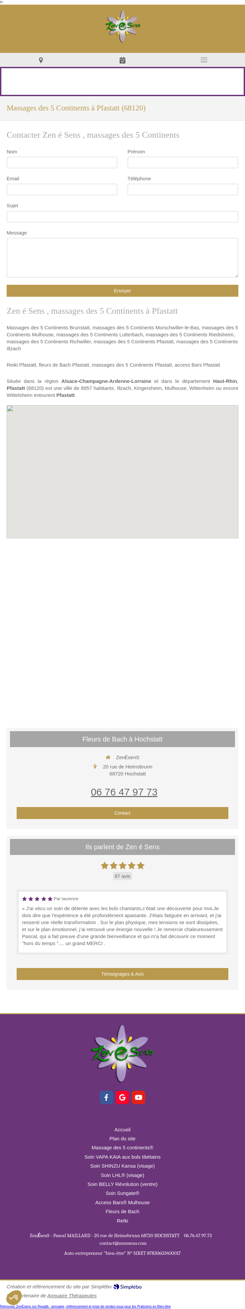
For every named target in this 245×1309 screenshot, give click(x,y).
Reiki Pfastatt (21, 365)
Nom (12, 151)
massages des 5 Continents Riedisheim (189, 334)
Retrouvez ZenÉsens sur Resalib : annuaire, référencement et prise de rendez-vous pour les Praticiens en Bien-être (85, 1306)
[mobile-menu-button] (204, 60)
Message (17, 233)
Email (13, 178)
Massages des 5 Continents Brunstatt (48, 327)
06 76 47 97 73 (124, 791)
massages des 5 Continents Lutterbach (99, 334)
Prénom (136, 151)
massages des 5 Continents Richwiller (49, 341)
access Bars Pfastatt (197, 365)
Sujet (12, 205)
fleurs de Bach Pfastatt (64, 365)
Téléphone (139, 178)
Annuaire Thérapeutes (72, 1295)
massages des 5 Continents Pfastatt (133, 341)
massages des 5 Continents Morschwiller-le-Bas (146, 327)
